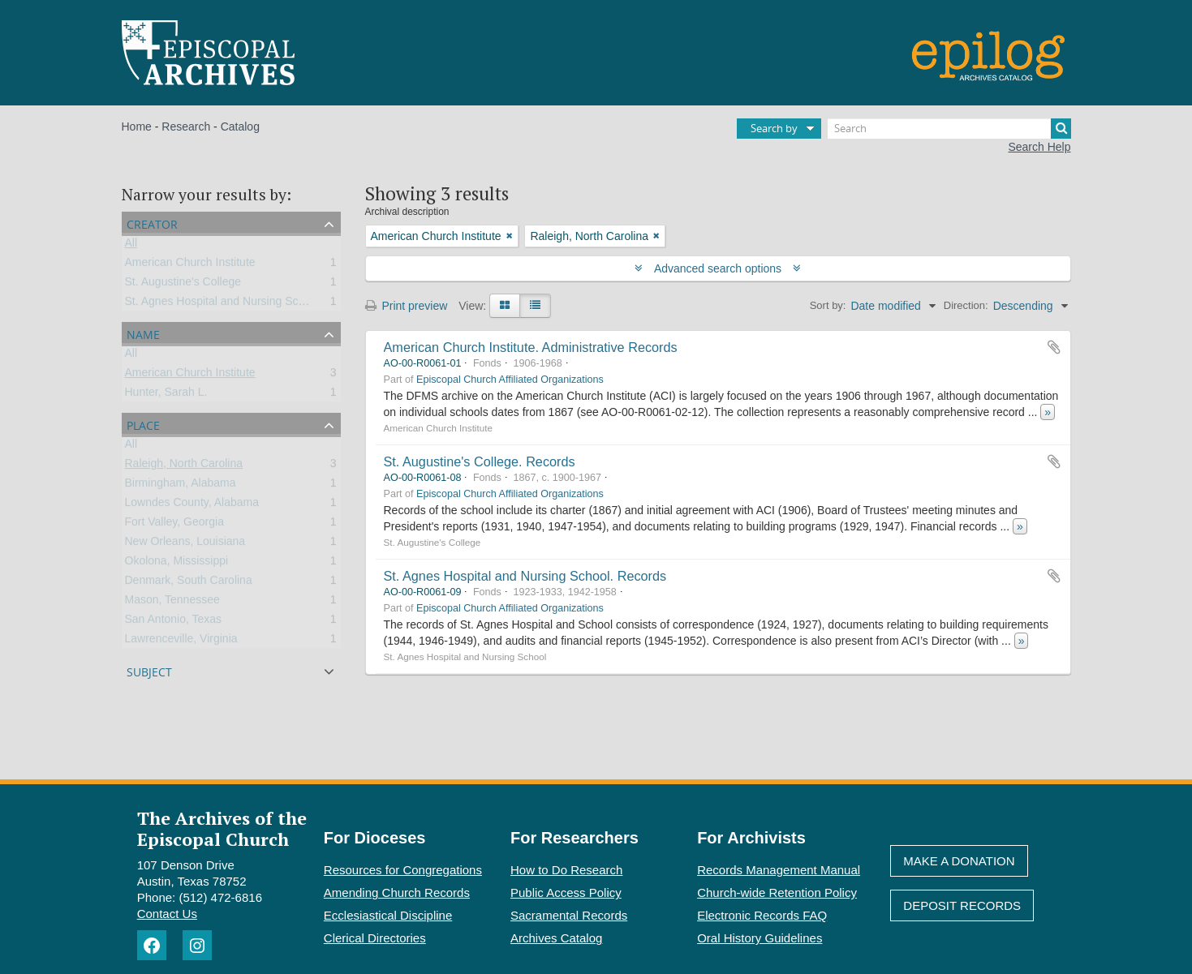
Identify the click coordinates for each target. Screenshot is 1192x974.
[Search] (949, 128)
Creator (152, 223)
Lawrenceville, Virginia (181, 641)
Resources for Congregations (403, 870)
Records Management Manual (778, 870)
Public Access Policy (566, 892)
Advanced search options (718, 268)
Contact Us (167, 913)
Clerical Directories (375, 938)
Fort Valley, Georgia (174, 524)
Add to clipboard (1054, 347)
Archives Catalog (556, 938)
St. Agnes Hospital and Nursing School (222, 304)
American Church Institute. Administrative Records (531, 347)
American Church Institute (190, 265)
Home (137, 126)
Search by (774, 128)
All (131, 245)
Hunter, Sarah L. (166, 394)
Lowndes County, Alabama (192, 505)
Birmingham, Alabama (180, 485)
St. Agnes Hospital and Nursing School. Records (525, 576)
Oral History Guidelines (759, 938)
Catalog (240, 126)
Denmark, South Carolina (188, 583)
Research (185, 126)
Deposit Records (962, 905)
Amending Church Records (397, 892)
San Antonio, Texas (173, 622)
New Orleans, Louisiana (185, 544)
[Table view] (535, 306)
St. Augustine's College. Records (479, 461)
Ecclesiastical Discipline (388, 915)
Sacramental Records (568, 915)
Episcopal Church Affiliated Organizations (510, 379)
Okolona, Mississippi (177, 563)
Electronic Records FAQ (762, 915)
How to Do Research (566, 870)
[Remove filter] (509, 236)
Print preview (406, 305)
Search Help (1039, 146)
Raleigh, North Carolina (184, 466)
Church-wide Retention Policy (777, 892)
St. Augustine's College (183, 284)
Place (143, 424)
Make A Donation (958, 861)
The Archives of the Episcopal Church (222, 828)
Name (143, 333)
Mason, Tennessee (172, 602)
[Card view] (504, 306)
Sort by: (828, 305)
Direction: (966, 305)
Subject (149, 670)
